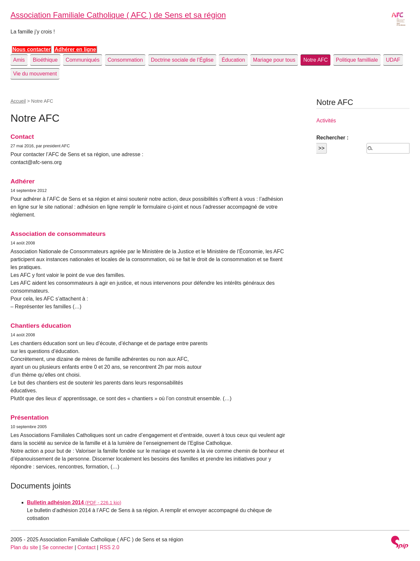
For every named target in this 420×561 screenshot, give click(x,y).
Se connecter (57, 547)
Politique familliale (357, 60)
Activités (326, 120)
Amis (19, 60)
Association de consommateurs (58, 233)
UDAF (393, 60)
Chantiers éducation (40, 325)
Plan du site (24, 547)
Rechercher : (332, 137)
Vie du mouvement (35, 73)
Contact (22, 136)
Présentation (29, 417)
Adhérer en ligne (75, 49)
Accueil (18, 101)
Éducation (233, 60)
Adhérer (22, 181)
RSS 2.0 (109, 547)
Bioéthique (45, 60)
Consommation (125, 60)
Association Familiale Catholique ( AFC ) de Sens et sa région (118, 14)
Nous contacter (31, 49)
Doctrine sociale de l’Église (182, 60)
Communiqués (82, 60)
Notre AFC (315, 60)
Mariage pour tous (274, 60)
